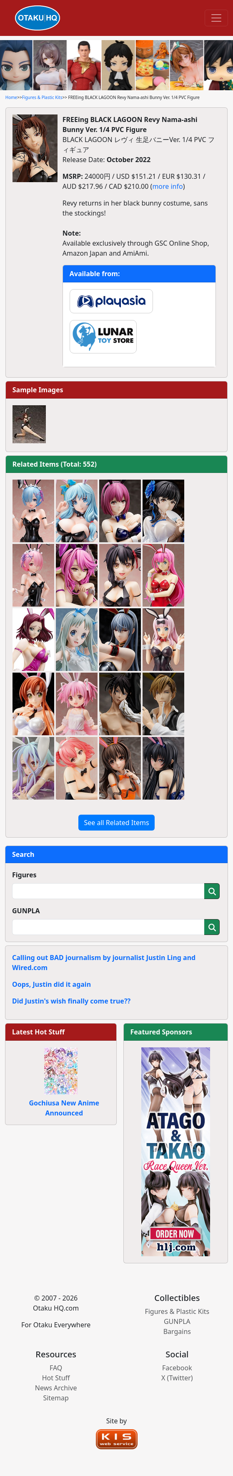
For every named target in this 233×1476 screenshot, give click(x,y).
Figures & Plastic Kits (42, 97)
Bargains (177, 1331)
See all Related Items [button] (116, 822)
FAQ (56, 1367)
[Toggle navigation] (216, 18)
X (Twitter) (177, 1377)
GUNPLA (26, 910)
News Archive (56, 1387)
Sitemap (56, 1397)
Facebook (177, 1367)
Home (11, 97)
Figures (24, 874)
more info (167, 186)
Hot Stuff (56, 1377)
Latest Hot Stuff (38, 1032)
